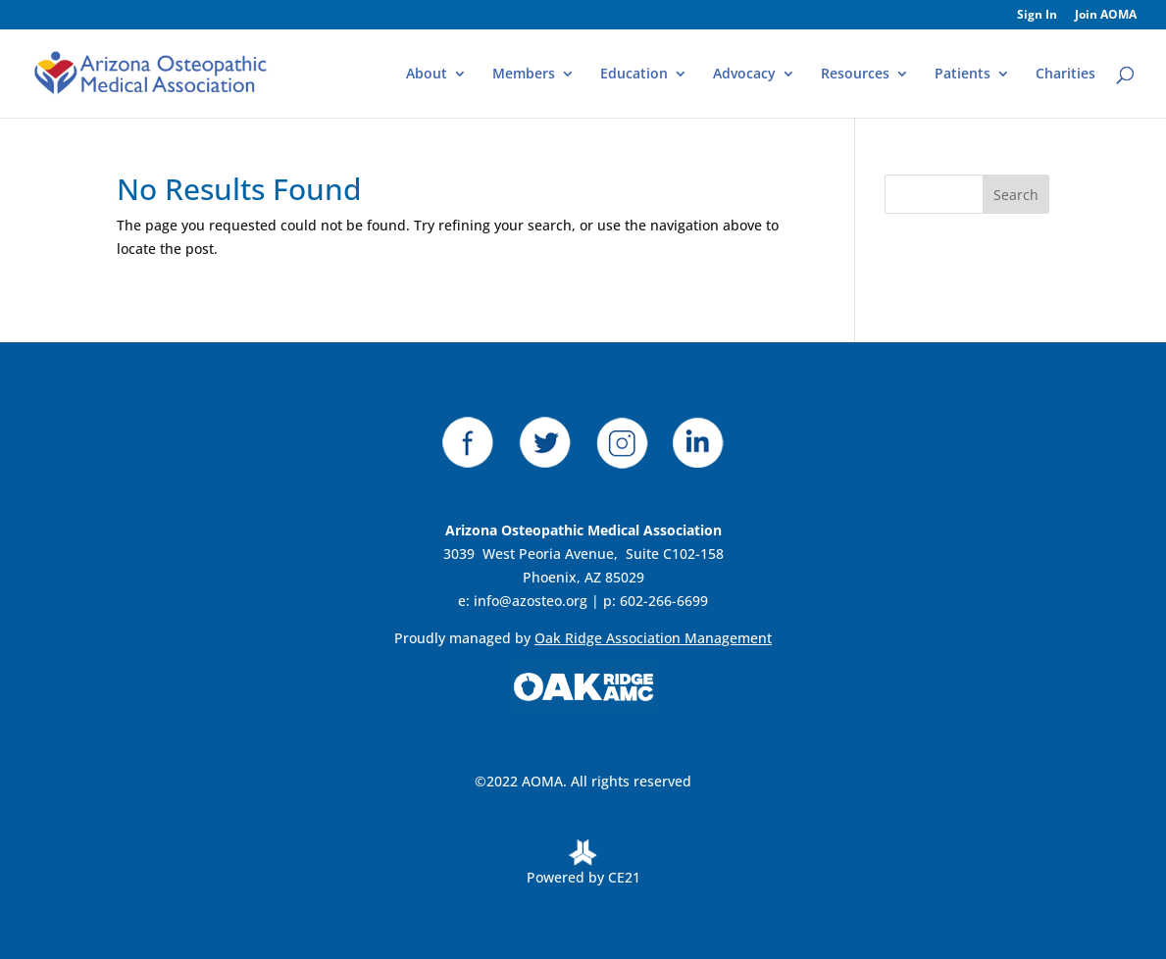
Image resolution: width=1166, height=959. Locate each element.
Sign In (1037, 16)
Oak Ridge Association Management (653, 638)
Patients (962, 74)
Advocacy (744, 74)
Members (523, 74)
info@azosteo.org (530, 600)
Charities (1065, 74)
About (426, 74)
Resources (855, 74)
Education (634, 74)
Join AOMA (1106, 16)
